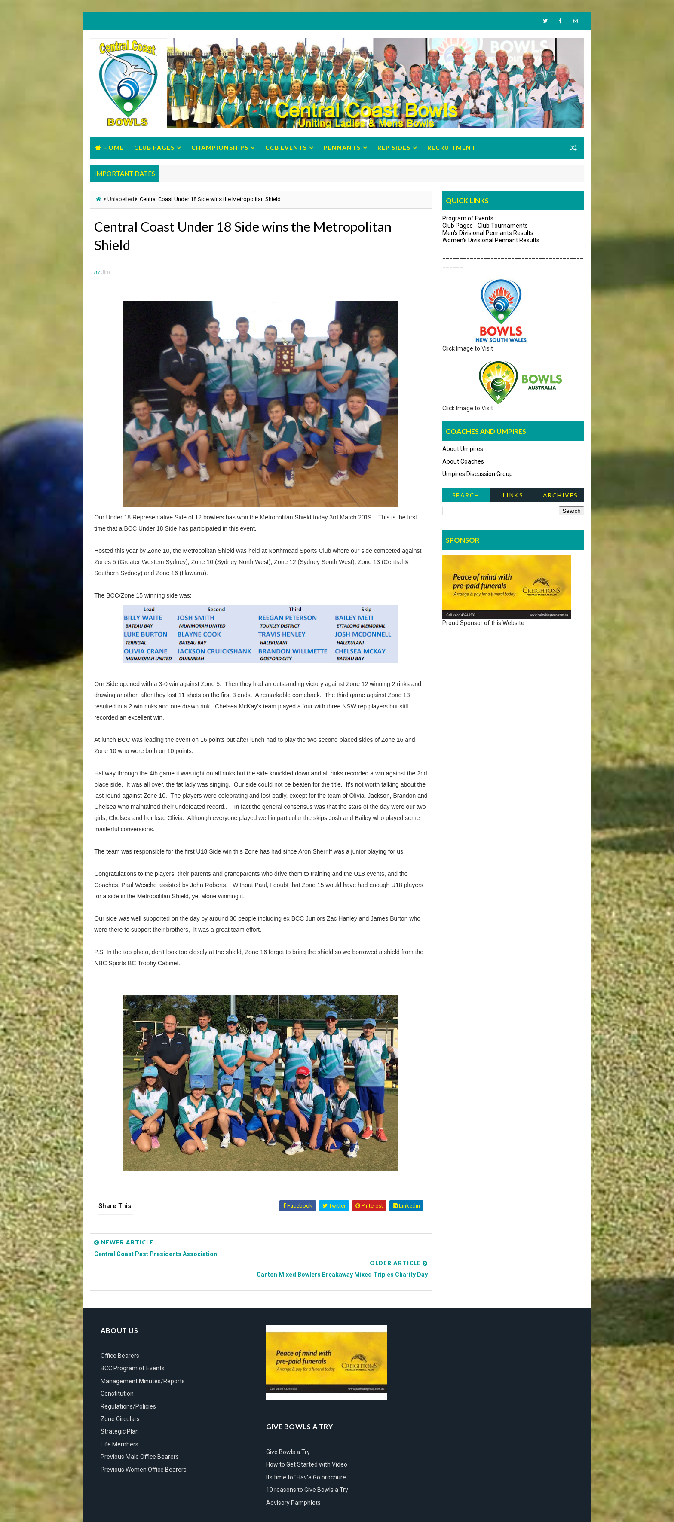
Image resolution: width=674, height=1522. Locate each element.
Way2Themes (108, 1506)
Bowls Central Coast (159, 1506)
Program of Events (467, 218)
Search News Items (465, 497)
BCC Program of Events (133, 1358)
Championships (219, 148)
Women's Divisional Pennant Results (490, 240)
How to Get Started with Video (466, 1358)
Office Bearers (120, 1345)
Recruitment (451, 148)
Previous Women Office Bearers (144, 1459)
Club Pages (154, 148)
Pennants (342, 148)
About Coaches (463, 461)
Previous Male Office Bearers (140, 1446)
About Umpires (462, 449)
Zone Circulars (120, 1409)
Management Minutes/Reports (143, 1371)
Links (513, 496)
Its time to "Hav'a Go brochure (466, 1371)
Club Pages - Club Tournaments (485, 226)
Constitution (117, 1383)
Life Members (119, 1434)
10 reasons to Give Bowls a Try (467, 1383)
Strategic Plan (120, 1421)
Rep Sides (394, 148)
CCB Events (286, 148)
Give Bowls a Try (447, 1345)
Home (113, 148)
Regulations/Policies (128, 1396)
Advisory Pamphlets (453, 1396)
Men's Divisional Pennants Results (487, 233)
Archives (560, 496)
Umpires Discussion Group (477, 474)
